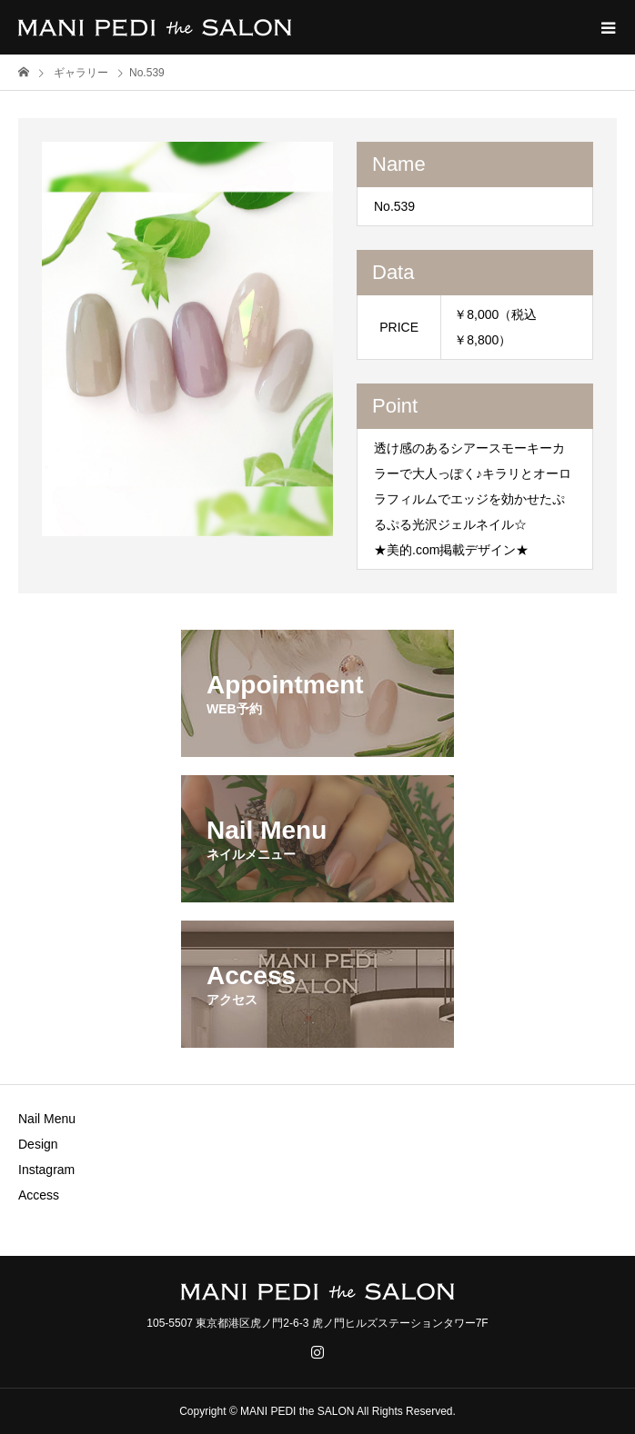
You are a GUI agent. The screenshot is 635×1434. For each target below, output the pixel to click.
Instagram (46, 1169)
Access (38, 1195)
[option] (187, 339)
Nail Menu (47, 1118)
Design (38, 1144)
